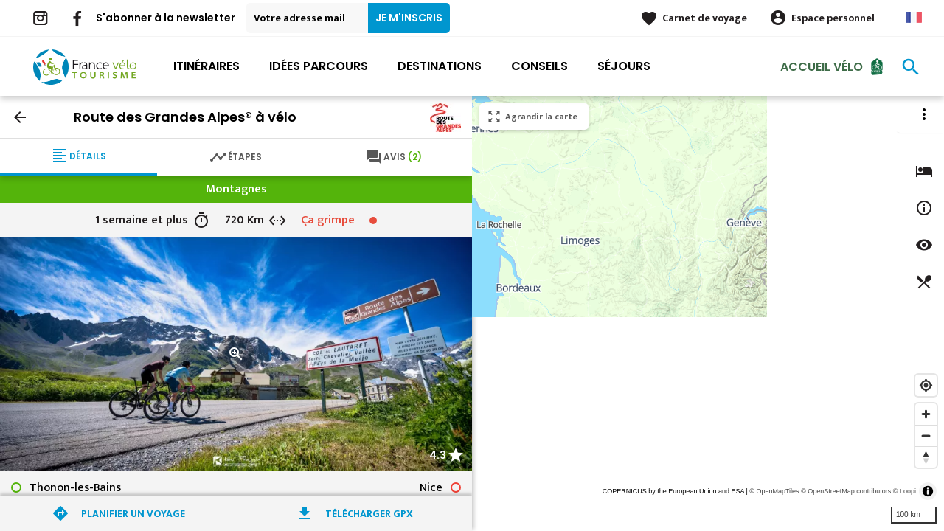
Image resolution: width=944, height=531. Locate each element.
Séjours (623, 66)
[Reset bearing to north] (926, 457)
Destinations (440, 66)
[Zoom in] (926, 414)
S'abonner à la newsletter (165, 17)
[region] (708, 313)
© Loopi (904, 491)
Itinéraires (206, 66)
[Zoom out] (926, 435)
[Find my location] (926, 385)
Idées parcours (318, 66)
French (914, 17)
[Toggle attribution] (928, 491)
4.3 (437, 455)
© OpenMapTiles (774, 491)
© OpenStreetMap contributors (846, 491)
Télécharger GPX (369, 513)
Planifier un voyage (133, 513)
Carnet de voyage (704, 18)
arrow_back (20, 117)
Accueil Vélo (821, 66)
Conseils (539, 66)
